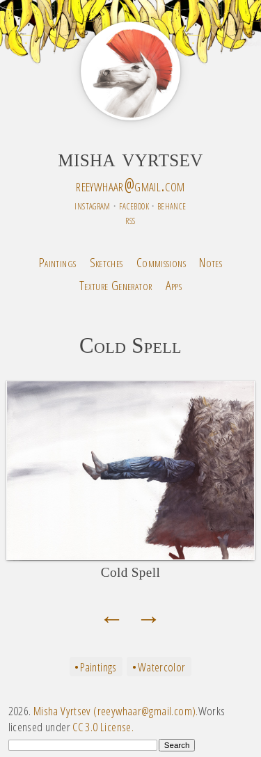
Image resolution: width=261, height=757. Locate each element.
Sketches (106, 262)
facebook (134, 205)
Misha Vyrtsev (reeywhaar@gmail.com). (115, 711)
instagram (92, 205)
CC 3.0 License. (103, 727)
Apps (174, 285)
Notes (210, 262)
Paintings (57, 262)
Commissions (161, 262)
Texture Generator (115, 285)
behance (172, 205)
